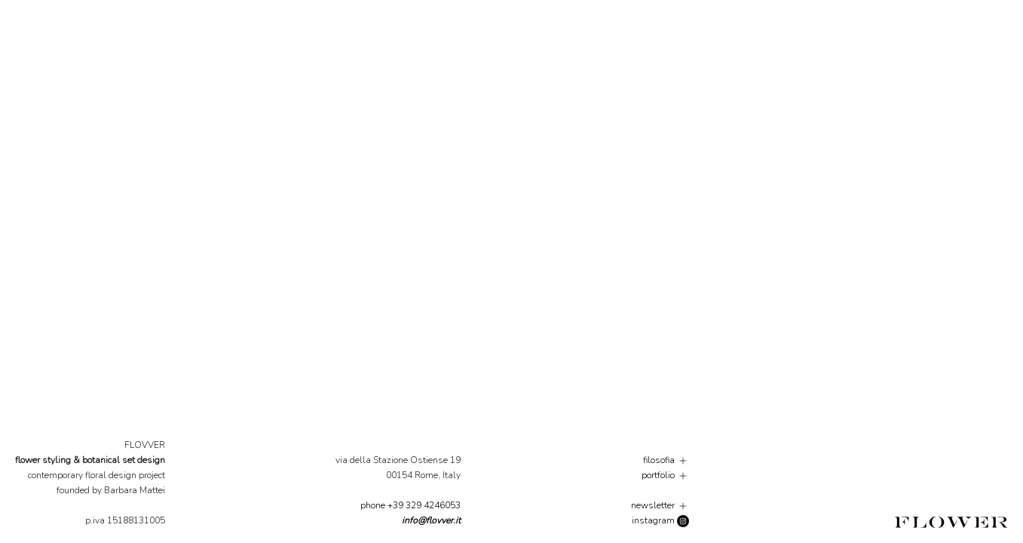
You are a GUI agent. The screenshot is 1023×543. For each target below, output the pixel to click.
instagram (660, 520)
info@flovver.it (431, 520)
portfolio (665, 475)
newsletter (660, 505)
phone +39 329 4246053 (410, 505)
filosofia (666, 460)
